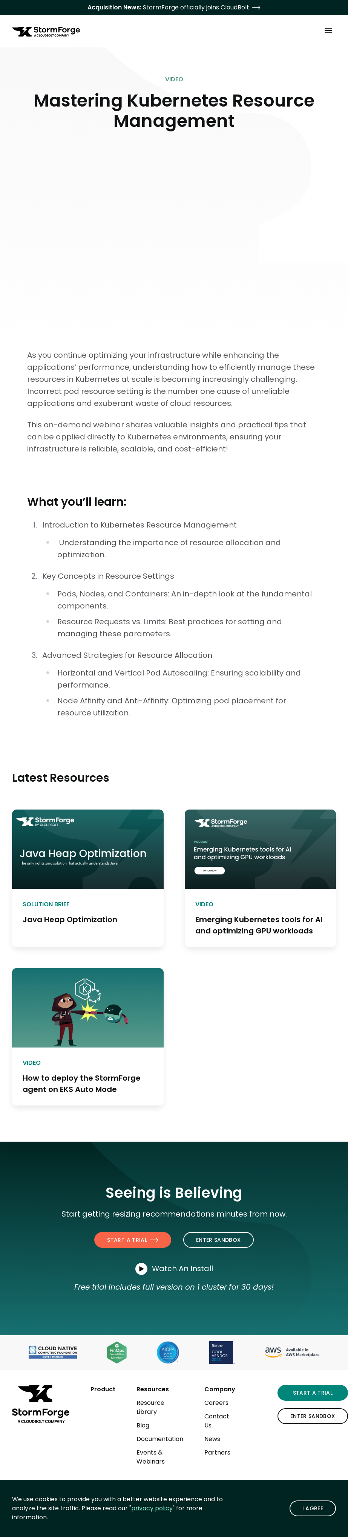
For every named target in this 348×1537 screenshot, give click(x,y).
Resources (152, 1389)
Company (219, 1389)
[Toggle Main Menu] (328, 30)
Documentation (159, 1439)
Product (102, 1389)
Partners (217, 1452)
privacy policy (152, 1508)
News (212, 1439)
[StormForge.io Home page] (46, 32)
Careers (216, 1402)
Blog (142, 1425)
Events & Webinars (150, 1457)
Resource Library (150, 1407)
